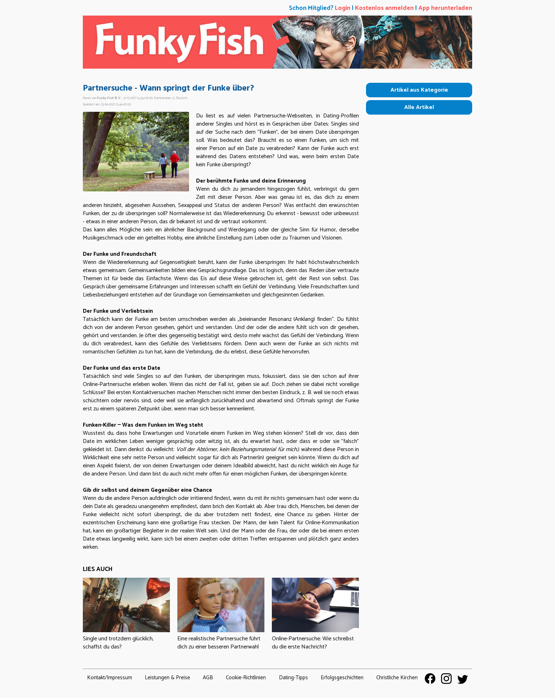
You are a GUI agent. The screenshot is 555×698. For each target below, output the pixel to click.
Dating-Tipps (293, 677)
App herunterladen (445, 8)
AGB (208, 677)
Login (342, 8)
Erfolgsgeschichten (342, 677)
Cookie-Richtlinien (246, 677)
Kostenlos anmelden (384, 8)
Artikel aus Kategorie (419, 90)
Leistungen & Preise (167, 677)
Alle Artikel (419, 107)
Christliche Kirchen (397, 677)
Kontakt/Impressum (109, 677)
